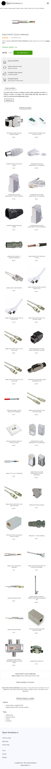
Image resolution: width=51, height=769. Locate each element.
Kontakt (4, 754)
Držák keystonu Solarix (36, 505)
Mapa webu (5, 741)
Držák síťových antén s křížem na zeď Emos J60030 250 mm (37, 598)
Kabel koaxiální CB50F (14, 629)
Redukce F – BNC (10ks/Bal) (37, 535)
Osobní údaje (5, 744)
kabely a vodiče (20, 8)
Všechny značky (6, 738)
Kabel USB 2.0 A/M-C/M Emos (14, 287)
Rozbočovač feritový (36, 661)
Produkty (6, 8)
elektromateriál (12, 8)
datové (26, 8)
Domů (1, 8)
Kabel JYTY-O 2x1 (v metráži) (14, 473)
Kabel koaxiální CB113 (14, 598)
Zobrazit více (9, 100)
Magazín (4, 757)
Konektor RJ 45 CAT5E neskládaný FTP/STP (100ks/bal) (36, 473)
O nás (3, 750)
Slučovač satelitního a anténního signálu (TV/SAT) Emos (14, 661)
